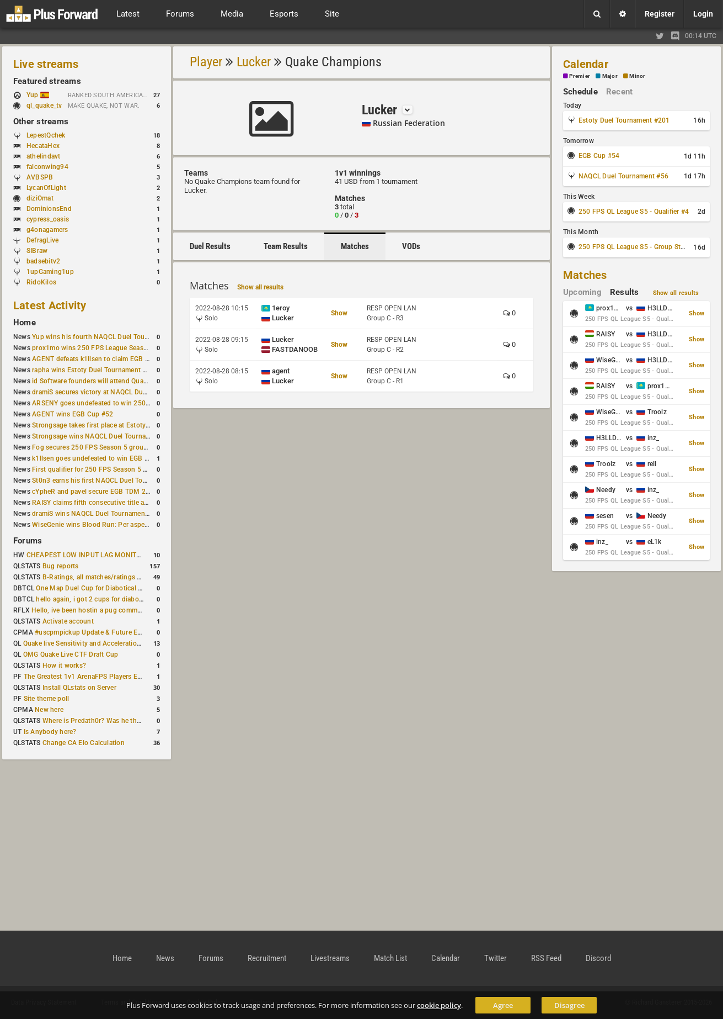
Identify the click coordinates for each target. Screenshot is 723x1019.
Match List (390, 958)
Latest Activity (50, 305)
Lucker (254, 62)
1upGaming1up (50, 272)
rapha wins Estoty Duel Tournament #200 (95, 370)
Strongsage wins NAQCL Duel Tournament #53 (103, 436)
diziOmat (39, 198)
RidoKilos (41, 282)
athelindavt (43, 156)
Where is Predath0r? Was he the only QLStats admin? (123, 721)
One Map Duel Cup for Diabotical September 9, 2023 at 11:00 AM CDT (143, 588)
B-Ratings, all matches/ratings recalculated (108, 577)
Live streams (45, 64)
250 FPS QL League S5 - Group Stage (635, 247)
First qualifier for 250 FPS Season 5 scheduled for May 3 (118, 469)
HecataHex (43, 146)
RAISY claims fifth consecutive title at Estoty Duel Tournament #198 (135, 502)
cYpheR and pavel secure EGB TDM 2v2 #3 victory (108, 491)
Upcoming (582, 292)
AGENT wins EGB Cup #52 (72, 414)
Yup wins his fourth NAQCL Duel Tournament (101, 337)
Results (624, 292)
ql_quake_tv (44, 105)
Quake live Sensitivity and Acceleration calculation (99, 643)
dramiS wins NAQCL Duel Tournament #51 (96, 514)
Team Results (286, 246)
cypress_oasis (47, 219)
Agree (503, 1005)
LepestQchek (46, 135)
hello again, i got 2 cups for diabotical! (94, 599)
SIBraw (36, 251)
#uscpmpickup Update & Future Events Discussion (112, 632)
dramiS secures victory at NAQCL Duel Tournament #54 (116, 392)
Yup (37, 95)
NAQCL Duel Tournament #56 (623, 176)
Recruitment (267, 958)
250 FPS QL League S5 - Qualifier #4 (634, 211)
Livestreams (330, 958)
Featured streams (47, 81)
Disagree (569, 1005)
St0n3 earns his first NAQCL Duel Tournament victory (113, 480)
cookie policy (439, 1005)
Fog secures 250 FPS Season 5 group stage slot (105, 447)
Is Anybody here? (50, 732)
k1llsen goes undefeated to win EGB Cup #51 (101, 458)
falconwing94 (47, 167)
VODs (411, 246)
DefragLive (42, 240)
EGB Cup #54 (599, 156)
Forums (27, 541)
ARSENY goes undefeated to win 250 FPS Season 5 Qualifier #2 (129, 403)
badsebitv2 (43, 261)
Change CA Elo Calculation (83, 743)
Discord (598, 958)
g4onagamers (47, 230)
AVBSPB (39, 177)
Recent (619, 92)
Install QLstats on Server (79, 687)
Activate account (68, 621)
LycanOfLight (46, 188)
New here (49, 710)
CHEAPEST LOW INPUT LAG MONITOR (86, 555)
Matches (355, 246)
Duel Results (210, 246)
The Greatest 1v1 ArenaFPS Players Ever (85, 676)
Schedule (580, 92)
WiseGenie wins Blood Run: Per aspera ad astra (104, 525)
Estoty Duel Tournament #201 (624, 120)
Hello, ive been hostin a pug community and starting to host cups (131, 610)
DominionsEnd (49, 209)
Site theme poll (46, 699)
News (165, 958)
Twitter (495, 958)
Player (206, 62)
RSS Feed (546, 958)
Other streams (40, 121)
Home (24, 323)
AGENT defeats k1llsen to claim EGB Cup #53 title (108, 359)
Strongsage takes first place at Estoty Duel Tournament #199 (124, 425)
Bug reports (60, 566)
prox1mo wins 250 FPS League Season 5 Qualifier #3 (113, 348)
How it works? (64, 665)
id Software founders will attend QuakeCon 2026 (106, 381)
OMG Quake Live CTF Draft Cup (71, 654)
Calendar (585, 64)
